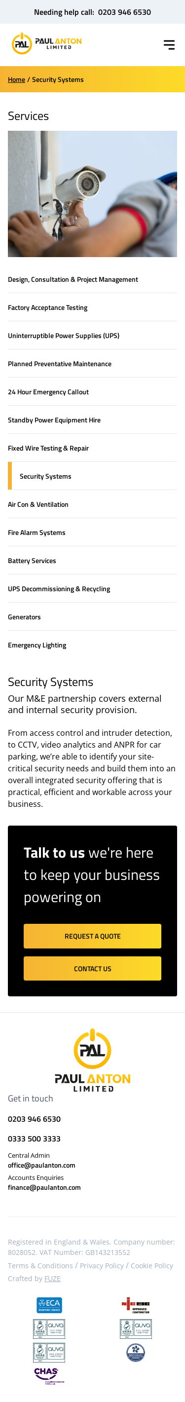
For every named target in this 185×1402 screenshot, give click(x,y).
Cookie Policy (152, 1265)
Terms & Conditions (40, 1265)
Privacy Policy (102, 1265)
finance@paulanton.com (44, 1187)
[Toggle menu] (169, 45)
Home (16, 79)
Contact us (92, 968)
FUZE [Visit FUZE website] (52, 1278)
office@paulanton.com (41, 1165)
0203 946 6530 (124, 12)
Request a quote (93, 936)
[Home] (46, 43)
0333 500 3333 (34, 1138)
